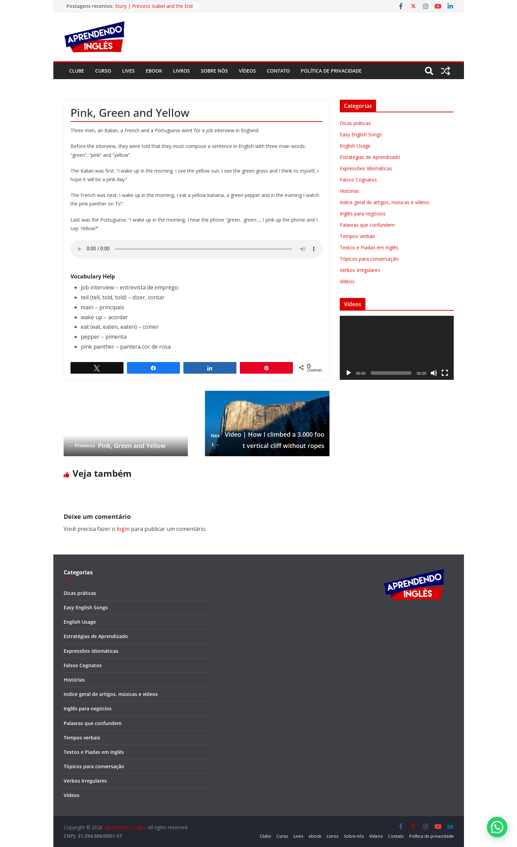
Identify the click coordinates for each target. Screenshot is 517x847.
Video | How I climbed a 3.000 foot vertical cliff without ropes (267, 439)
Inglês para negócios (363, 213)
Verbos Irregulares (360, 270)
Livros (181, 70)
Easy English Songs (361, 134)
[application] (397, 348)
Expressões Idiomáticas (366, 168)
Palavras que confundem (367, 225)
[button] (497, 827)
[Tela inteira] (444, 373)
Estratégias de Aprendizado (370, 157)
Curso (103, 70)
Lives (128, 70)
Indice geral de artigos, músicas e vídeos (384, 202)
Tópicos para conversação (369, 259)
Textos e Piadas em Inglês (369, 247)
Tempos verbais (357, 236)
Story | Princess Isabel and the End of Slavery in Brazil (154, 9)
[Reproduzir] (348, 373)
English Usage (355, 145)
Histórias (349, 191)
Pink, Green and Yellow (117, 445)
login (123, 529)
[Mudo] (433, 373)
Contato (278, 70)
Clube (76, 70)
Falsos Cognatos (358, 179)
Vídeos (247, 70)
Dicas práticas (355, 123)
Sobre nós (214, 70)
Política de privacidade (331, 70)
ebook (154, 70)
